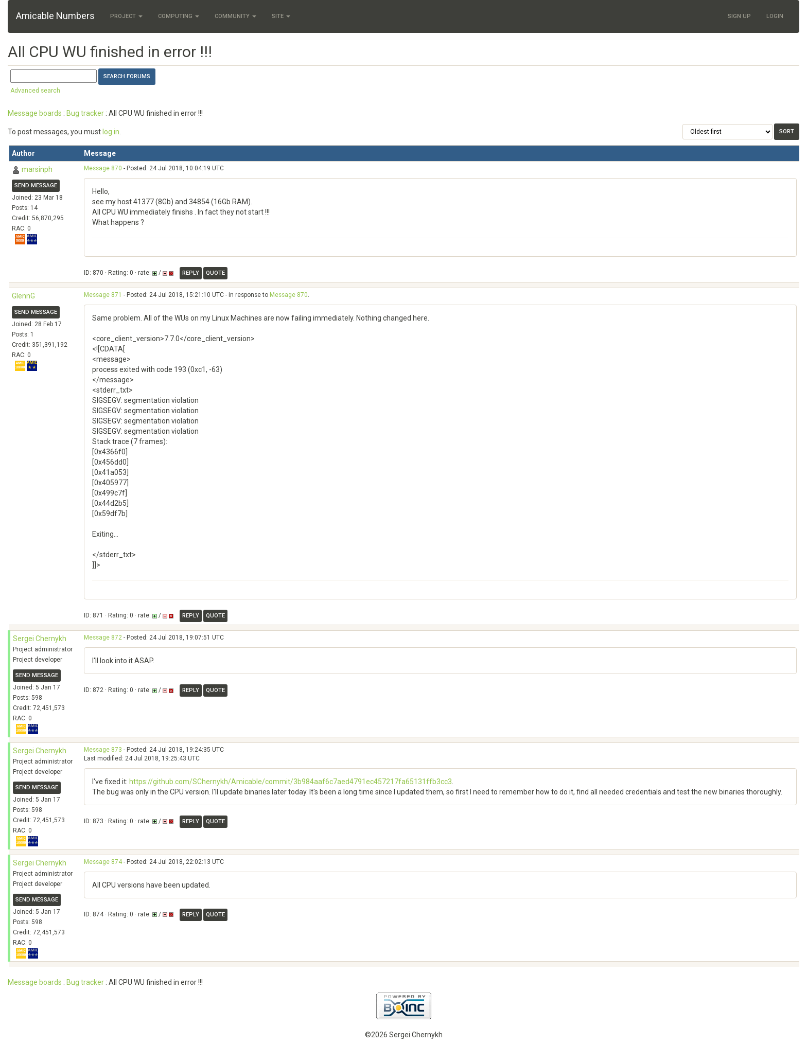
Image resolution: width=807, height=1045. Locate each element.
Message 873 (103, 749)
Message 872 (103, 637)
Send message (35, 185)
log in (110, 132)
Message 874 (103, 861)
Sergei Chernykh (39, 638)
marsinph (37, 169)
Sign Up (739, 16)
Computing (178, 16)
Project (126, 16)
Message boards (35, 113)
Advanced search (35, 90)
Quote (215, 273)
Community (235, 16)
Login (774, 16)
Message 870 (103, 168)
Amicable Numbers (55, 15)
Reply (190, 273)
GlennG (23, 296)
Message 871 (103, 294)
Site (281, 16)
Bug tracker (85, 113)
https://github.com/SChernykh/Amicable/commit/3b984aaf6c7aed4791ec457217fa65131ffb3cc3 (290, 781)
